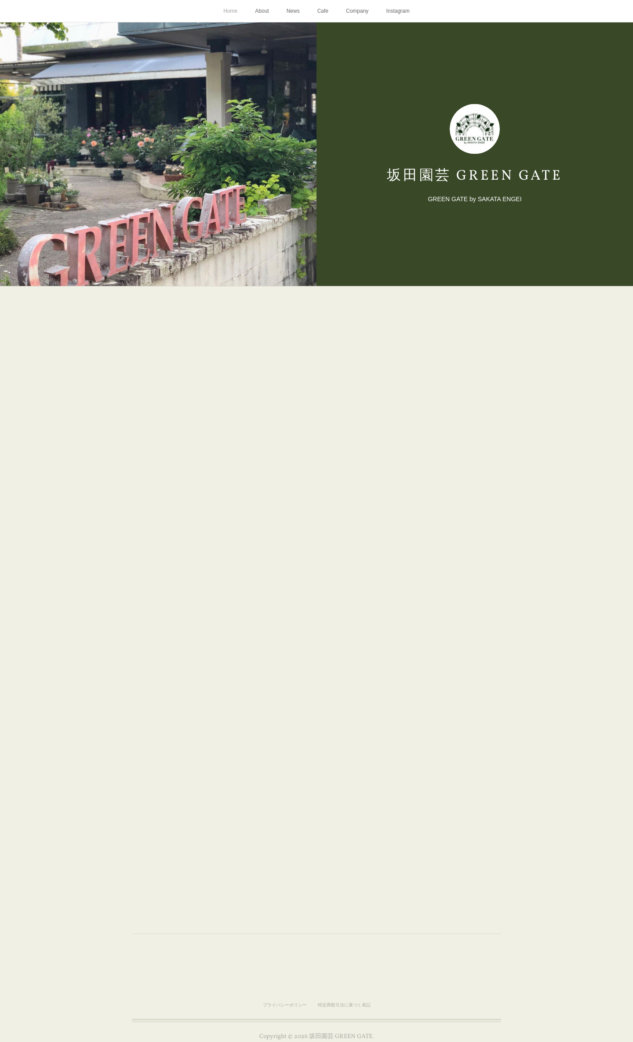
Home (230, 11)
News (293, 11)
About (262, 11)
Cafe (322, 11)
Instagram (397, 11)
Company (357, 11)
